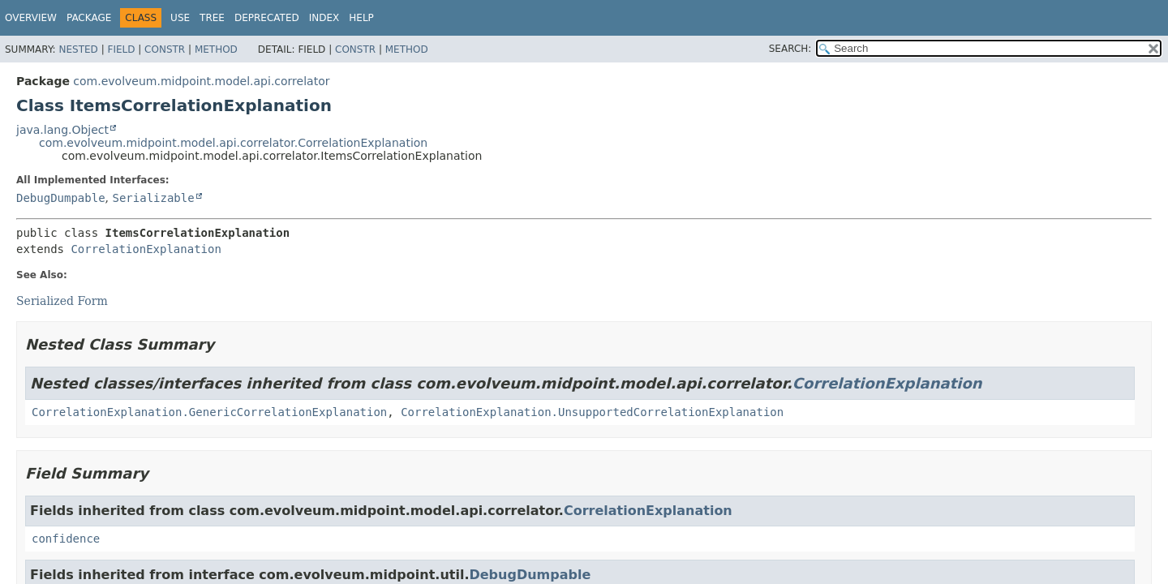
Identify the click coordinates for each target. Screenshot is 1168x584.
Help (361, 18)
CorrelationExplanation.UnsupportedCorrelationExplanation (592, 412)
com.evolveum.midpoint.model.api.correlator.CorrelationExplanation (233, 142)
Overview (31, 18)
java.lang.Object (62, 129)
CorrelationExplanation (146, 249)
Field (121, 49)
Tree (212, 18)
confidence (66, 538)
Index (324, 18)
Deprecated (266, 18)
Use (180, 18)
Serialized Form (62, 300)
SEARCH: (790, 48)
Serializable (153, 197)
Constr (164, 49)
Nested (77, 49)
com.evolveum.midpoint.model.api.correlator (201, 81)
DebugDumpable (60, 197)
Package (89, 18)
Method (216, 49)
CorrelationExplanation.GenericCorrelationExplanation (209, 412)
